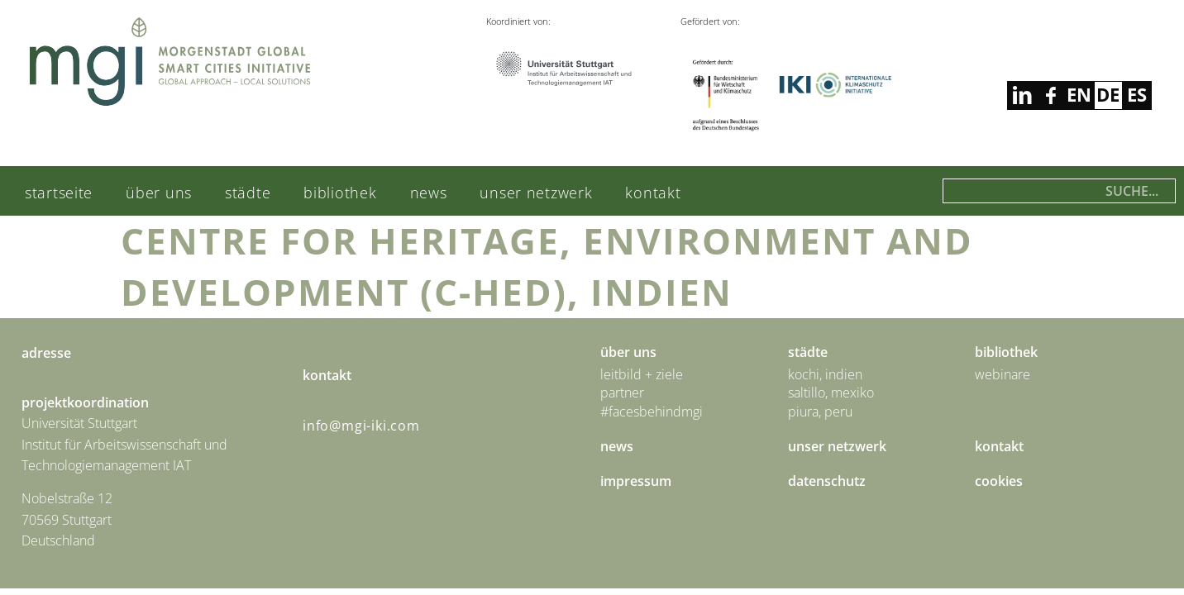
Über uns (159, 192)
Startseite (59, 192)
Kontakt (652, 192)
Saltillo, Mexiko (831, 392)
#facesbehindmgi (651, 411)
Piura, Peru (820, 411)
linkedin (1050, 95)
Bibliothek (339, 192)
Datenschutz (827, 481)
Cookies (999, 481)
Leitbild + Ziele (641, 374)
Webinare (1002, 374)
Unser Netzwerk (536, 192)
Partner (622, 392)
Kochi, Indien (825, 374)
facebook (1021, 95)
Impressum (635, 481)
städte (247, 192)
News (428, 192)
